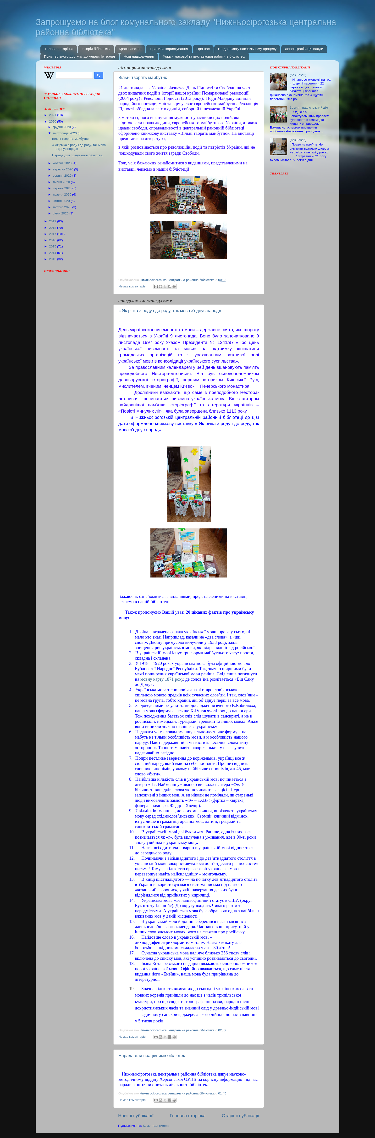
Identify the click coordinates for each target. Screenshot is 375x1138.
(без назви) (298, 75)
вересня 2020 (63, 169)
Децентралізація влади (304, 49)
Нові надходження (139, 56)
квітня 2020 (62, 201)
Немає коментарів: (132, 286)
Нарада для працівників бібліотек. (152, 1055)
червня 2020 (62, 188)
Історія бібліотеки (96, 49)
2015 (53, 246)
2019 (53, 221)
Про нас (203, 49)
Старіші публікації (240, 1115)
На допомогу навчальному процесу (247, 49)
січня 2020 (61, 213)
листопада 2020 (65, 133)
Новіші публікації (136, 1115)
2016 (53, 240)
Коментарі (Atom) (156, 1125)
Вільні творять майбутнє (142, 77)
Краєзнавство (130, 49)
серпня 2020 (62, 175)
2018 (53, 228)
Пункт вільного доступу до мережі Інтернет (79, 56)
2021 (53, 115)
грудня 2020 (62, 127)
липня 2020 (62, 182)
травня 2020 (62, 194)
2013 (53, 259)
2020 (53, 121)
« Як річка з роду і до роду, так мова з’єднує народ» (169, 310)
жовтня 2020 (62, 163)
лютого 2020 (62, 207)
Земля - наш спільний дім (309, 107)
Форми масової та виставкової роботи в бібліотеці (203, 56)
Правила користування (169, 49)
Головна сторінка (59, 49)
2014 (53, 253)
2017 (53, 234)
